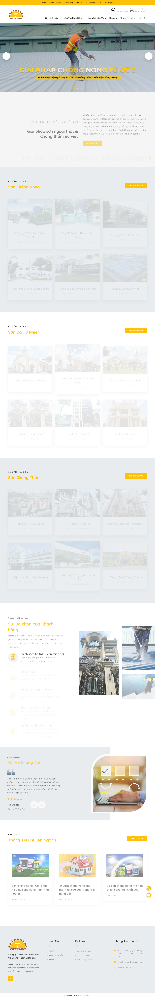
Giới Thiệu (53, 951)
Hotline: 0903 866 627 (127, 967)
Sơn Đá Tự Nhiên (84, 955)
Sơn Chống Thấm (84, 959)
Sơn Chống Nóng (84, 951)
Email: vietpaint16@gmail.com (130, 962)
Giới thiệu (54, 18)
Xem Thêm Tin (137, 838)
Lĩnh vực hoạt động (73, 18)
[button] (6, 56)
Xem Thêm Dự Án (136, 185)
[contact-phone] (149, 888)
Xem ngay (109, 2)
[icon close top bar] (145, 2)
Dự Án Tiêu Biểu (56, 955)
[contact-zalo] (149, 895)
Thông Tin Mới (126, 18)
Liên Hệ (141, 18)
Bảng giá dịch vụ (96, 18)
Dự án (112, 18)
